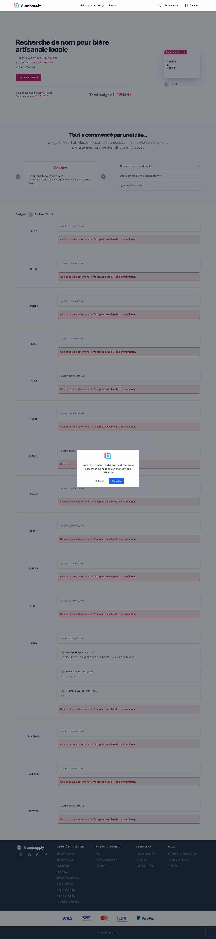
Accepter (116, 481)
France (192, 5)
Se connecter (172, 5)
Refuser (99, 481)
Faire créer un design (92, 5)
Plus (113, 5)
